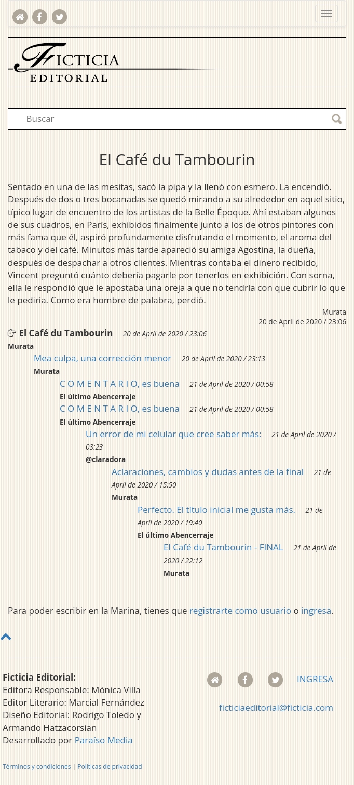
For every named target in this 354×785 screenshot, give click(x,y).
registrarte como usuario (240, 610)
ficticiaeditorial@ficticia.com (276, 707)
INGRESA (315, 679)
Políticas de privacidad (109, 766)
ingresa (316, 610)
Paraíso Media (104, 740)
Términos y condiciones (37, 766)
